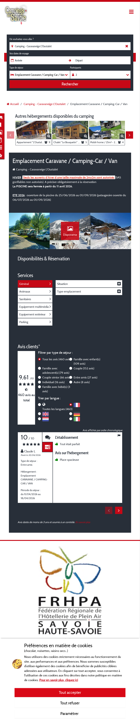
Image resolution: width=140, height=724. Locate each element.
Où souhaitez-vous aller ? (21, 39)
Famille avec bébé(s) (56, 389)
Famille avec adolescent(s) (55, 370)
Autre (82, 382)
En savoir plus (82, 522)
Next (129, 135)
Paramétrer (69, 713)
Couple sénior (56, 377)
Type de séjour (16, 67)
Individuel (53, 382)
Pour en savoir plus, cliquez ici (58, 680)
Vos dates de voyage (19, 53)
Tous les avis (56, 359)
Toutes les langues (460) (57, 409)
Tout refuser (70, 703)
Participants (75, 67)
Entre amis (85, 377)
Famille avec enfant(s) (87, 361)
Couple (84, 368)
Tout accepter (70, 692)
